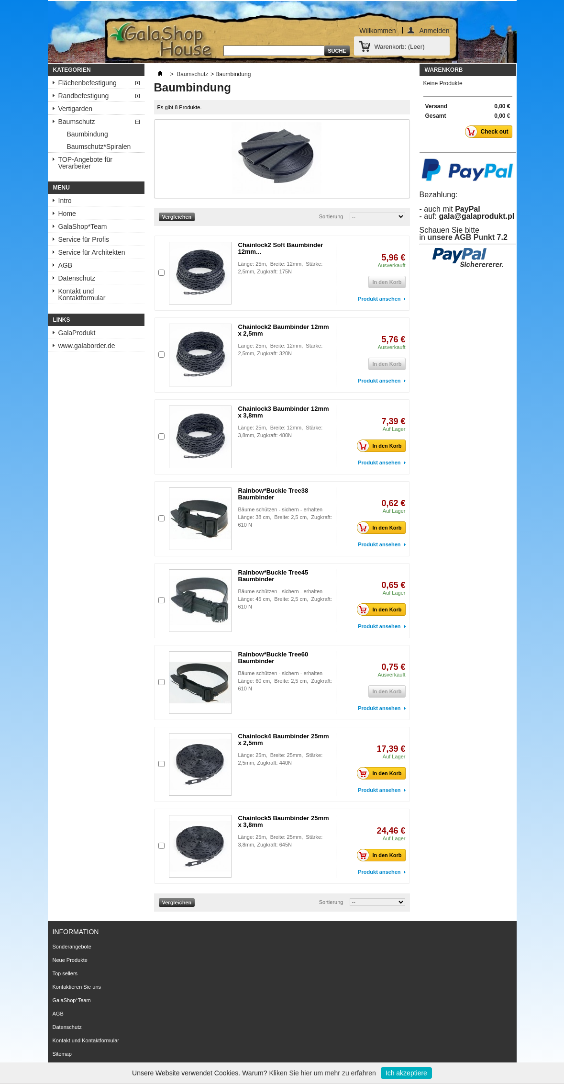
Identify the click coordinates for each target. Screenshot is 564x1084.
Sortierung (331, 216)
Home (67, 213)
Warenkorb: (400, 46)
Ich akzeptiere (406, 1073)
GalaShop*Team (82, 226)
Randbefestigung (83, 96)
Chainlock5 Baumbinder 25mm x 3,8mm (283, 821)
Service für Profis (84, 239)
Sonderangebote (72, 946)
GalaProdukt (77, 333)
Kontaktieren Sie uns (77, 987)
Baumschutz (76, 121)
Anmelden (434, 30)
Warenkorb (444, 70)
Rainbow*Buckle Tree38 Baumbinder (273, 494)
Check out (489, 131)
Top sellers (65, 973)
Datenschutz (77, 278)
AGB (65, 265)
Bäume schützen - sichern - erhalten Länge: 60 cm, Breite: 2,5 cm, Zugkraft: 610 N (285, 680)
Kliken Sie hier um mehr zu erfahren (322, 1073)
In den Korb (381, 446)
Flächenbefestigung (87, 83)
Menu (61, 187)
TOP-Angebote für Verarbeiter (85, 163)
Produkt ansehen (379, 299)
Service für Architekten (91, 252)
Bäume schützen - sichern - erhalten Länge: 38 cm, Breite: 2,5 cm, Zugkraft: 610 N (285, 517)
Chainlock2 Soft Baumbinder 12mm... (280, 248)
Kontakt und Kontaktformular (82, 294)
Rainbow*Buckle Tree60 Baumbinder (273, 658)
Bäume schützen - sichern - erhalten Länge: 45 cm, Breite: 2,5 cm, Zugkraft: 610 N (285, 599)
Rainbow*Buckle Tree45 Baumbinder (273, 576)
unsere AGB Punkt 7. (465, 237)
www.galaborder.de (86, 346)
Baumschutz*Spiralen (99, 146)
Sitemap (62, 1054)
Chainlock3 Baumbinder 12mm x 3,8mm (283, 412)
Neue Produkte (70, 960)
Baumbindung (87, 134)
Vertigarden (75, 109)
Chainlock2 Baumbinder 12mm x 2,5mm (283, 330)
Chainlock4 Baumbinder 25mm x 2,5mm (283, 739)
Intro (65, 200)
